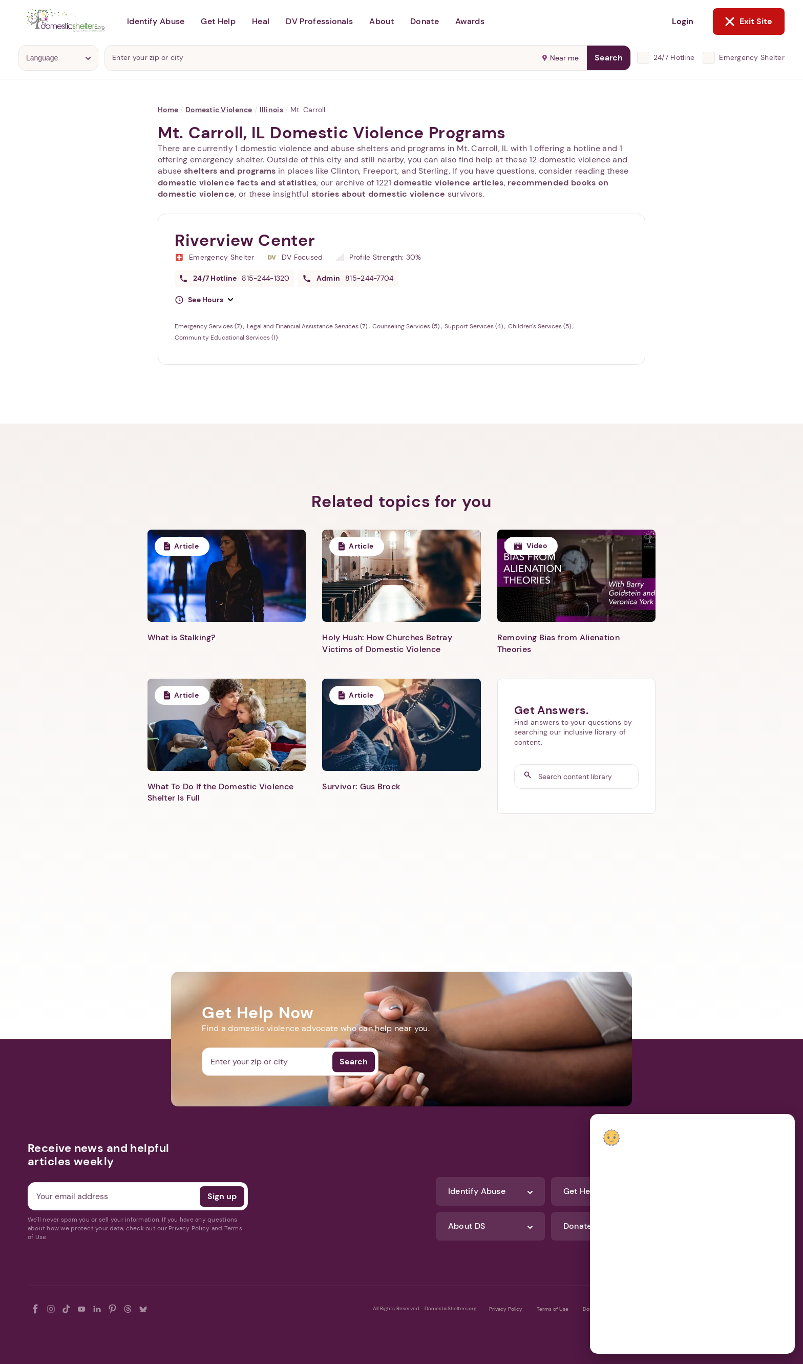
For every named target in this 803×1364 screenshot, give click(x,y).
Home (168, 109)
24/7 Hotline (673, 57)
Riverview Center (245, 240)
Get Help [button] (218, 21)
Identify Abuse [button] (155, 21)
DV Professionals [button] (319, 21)
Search (609, 57)
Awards (469, 21)
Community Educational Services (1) (226, 337)
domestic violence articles (448, 182)
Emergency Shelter (752, 57)
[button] (204, 300)
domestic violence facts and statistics (237, 182)
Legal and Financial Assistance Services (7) (308, 326)
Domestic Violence (218, 109)
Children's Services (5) (540, 326)
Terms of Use (552, 1309)
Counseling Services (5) (406, 326)
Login (682, 21)
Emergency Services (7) (209, 326)
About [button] (381, 21)
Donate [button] (424, 21)
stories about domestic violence (378, 193)
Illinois (271, 109)
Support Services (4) (474, 326)
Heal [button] (260, 21)
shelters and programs (230, 170)
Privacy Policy (505, 1309)
